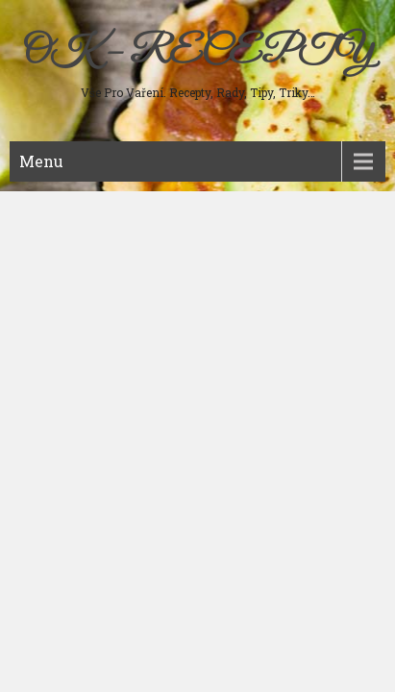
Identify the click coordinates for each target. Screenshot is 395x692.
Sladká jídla (55, 294)
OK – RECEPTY (197, 53)
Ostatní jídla (57, 386)
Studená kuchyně (70, 263)
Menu (41, 161)
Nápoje (42, 325)
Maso (39, 202)
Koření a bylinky (69, 355)
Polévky (45, 232)
